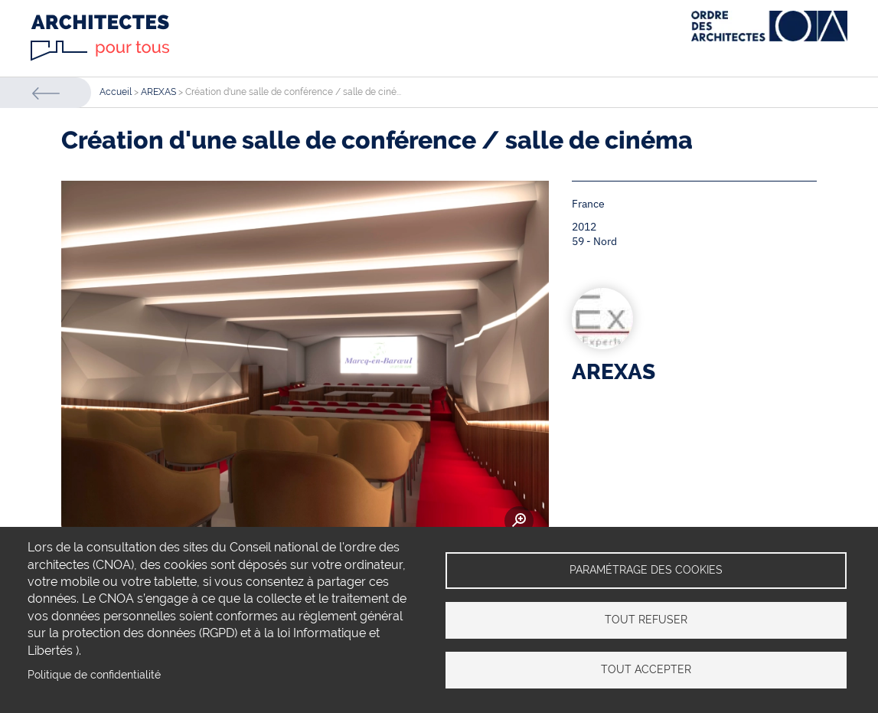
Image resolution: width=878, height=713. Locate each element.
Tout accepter (646, 669)
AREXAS (158, 92)
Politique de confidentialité (94, 675)
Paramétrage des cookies (646, 570)
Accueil (116, 92)
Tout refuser (646, 619)
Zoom (519, 520)
